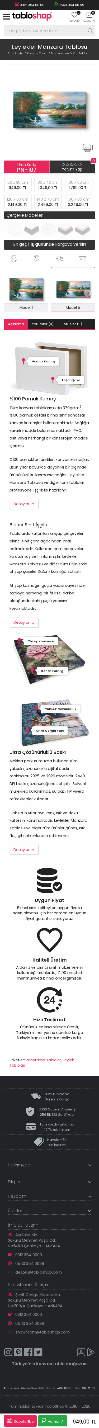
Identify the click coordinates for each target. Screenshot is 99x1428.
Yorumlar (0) (43, 324)
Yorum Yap (72, 169)
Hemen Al (52, 1420)
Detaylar (21, 504)
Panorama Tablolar (43, 1060)
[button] (87, 293)
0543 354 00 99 (69, 5)
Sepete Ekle (20, 1420)
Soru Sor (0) (72, 324)
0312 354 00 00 (29, 5)
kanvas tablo (50, 1364)
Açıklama (16, 324)
